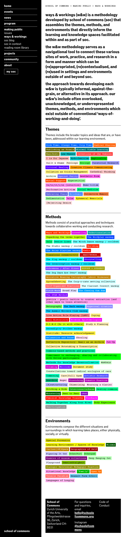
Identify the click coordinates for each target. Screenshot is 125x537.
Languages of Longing (60, 480)
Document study (83, 367)
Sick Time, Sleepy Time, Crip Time (69, 145)
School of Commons (57, 6)
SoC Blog (9, 40)
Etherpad (89, 454)
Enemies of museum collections (66, 458)
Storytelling (93, 259)
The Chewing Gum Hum (92, 290)
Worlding (92, 246)
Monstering (53, 393)
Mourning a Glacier (99, 385)
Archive (51, 176)
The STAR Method (56, 295)
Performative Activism (60, 189)
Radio (86, 250)
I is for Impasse (57, 158)
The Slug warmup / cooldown (64, 259)
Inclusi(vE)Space (57, 449)
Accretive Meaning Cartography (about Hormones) (78, 277)
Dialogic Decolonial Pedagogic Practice (72, 467)
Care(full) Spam (71, 376)
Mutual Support (56, 181)
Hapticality (98, 158)
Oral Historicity (57, 320)
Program (9, 23)
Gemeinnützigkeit (74, 462)
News (7, 17)
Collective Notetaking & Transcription (71, 346)
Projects (9, 53)
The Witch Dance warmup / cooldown (96, 242)
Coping (96, 315)
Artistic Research (96, 376)
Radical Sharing (104, 145)
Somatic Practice (96, 380)
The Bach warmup (74, 306)
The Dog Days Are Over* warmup (66, 273)
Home (7, 5)
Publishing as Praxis (60, 149)
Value (70, 198)
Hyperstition (76, 181)
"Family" (83, 471)
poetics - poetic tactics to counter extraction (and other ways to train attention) (81, 300)
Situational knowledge (60, 471)
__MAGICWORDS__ (90, 255)
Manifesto (52, 154)
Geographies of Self (84, 449)
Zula (49, 242)
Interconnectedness (81, 389)
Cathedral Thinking (102, 172)
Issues (8, 33)
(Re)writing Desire (58, 203)
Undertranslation (99, 233)
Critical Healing (57, 167)
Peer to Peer (71, 393)
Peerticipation (56, 407)
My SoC (11, 71)
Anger (63, 380)
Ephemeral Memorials (89, 198)
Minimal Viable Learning (92, 149)
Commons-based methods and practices (70, 351)
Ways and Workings (58, 233)
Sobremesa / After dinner (62, 268)
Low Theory (68, 154)
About (8, 65)
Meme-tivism (90, 185)
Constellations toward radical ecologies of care (78, 371)
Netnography (53, 306)
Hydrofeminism (80, 158)
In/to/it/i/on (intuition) (63, 185)
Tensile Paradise (57, 476)
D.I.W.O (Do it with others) (65, 324)
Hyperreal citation (99, 306)
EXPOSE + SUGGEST (93, 268)
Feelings (72, 163)
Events (8, 11)
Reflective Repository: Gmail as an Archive (75, 342)
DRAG (84, 393)
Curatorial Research (105, 163)
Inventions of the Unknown (94, 154)
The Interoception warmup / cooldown (70, 264)
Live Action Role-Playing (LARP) (67, 315)
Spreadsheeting (56, 281)
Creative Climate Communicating (91, 167)
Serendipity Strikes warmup (64, 329)
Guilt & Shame (55, 163)
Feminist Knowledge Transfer (65, 398)
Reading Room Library (16, 47)
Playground (53, 462)
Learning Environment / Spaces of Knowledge (75, 445)
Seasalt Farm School (84, 476)
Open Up (96, 471)
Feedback (91, 398)
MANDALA (106, 362)
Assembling (79, 233)
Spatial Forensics (58, 440)
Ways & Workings (15, 36)
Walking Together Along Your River (69, 402)
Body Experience (104, 402)
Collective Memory (96, 194)
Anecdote (51, 380)
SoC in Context (12, 43)
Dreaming (51, 367)
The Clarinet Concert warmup (100, 286)
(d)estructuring (56, 385)
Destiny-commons (107, 389)
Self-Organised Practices (62, 286)
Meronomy (65, 367)
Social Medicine (88, 189)
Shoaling (81, 338)
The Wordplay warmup (100, 237)
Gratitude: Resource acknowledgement (70, 333)
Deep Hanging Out (100, 458)
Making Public (13, 29)
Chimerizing (77, 385)
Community (11, 59)
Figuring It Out (56, 454)
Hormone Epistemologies (86, 320)
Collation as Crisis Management (67, 172)
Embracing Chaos (56, 194)
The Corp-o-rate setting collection (91, 281)
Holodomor (75, 194)
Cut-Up (111, 342)
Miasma (111, 445)
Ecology (85, 163)
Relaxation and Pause (60, 338)
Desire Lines (62, 242)
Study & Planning (97, 324)
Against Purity (68, 176)
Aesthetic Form (90, 176)
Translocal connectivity (62, 255)
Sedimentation (55, 198)
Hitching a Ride (56, 389)
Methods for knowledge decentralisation (72, 362)
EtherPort (75, 454)
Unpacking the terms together (65, 237)
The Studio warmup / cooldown (65, 246)
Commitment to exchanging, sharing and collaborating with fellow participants (81, 356)
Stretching (76, 380)
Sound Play (69, 290)
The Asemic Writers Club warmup (67, 311)
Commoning (52, 376)
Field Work (53, 290)
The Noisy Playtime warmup (63, 250)
